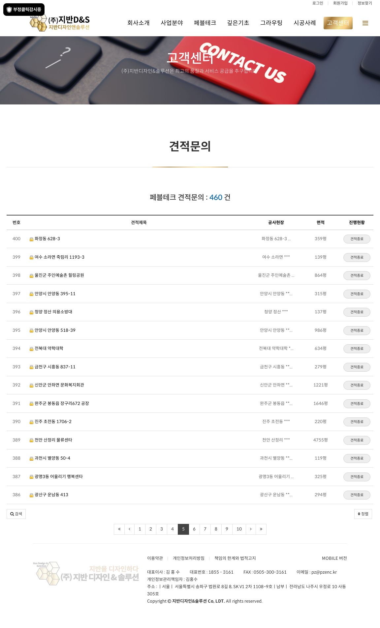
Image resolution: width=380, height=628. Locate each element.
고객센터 (338, 23)
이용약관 (155, 558)
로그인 (317, 3)
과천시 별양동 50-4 (50, 458)
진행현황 (357, 222)
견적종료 (357, 239)
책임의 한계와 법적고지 (235, 558)
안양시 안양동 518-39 (53, 330)
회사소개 (138, 23)
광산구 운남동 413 (49, 495)
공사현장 (276, 222)
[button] (16, 514)
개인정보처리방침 (189, 558)
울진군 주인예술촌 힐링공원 (57, 275)
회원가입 (340, 3)
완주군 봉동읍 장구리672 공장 (59, 403)
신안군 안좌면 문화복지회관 (57, 385)
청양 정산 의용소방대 (51, 312)
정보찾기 (365, 3)
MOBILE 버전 (334, 558)
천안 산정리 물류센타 (51, 440)
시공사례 (305, 23)
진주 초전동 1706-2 (51, 421)
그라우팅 (271, 23)
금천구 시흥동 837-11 (53, 367)
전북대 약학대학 (46, 348)
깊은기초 (238, 23)
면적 (321, 222)
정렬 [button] (363, 513)
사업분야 (172, 23)
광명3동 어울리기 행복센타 (56, 476)
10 (239, 529)
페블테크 (205, 23)
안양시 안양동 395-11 (53, 294)
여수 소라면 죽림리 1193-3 (57, 257)
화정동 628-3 (45, 239)
